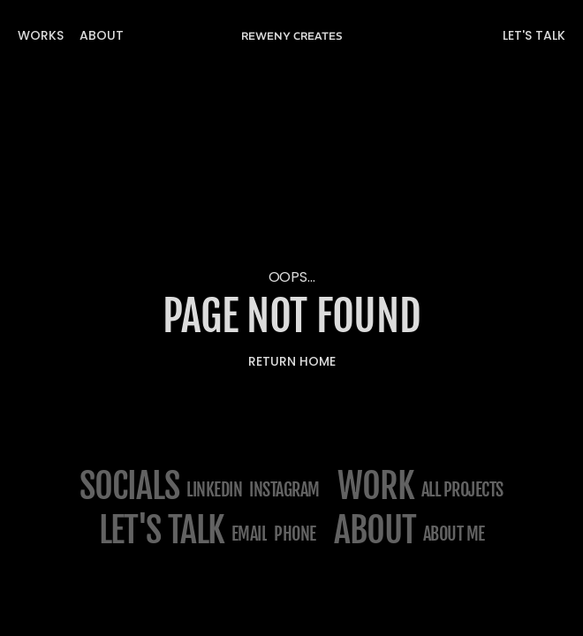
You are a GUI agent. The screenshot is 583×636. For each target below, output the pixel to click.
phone (295, 534)
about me (454, 534)
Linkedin (214, 490)
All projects (462, 490)
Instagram (284, 490)
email (249, 534)
